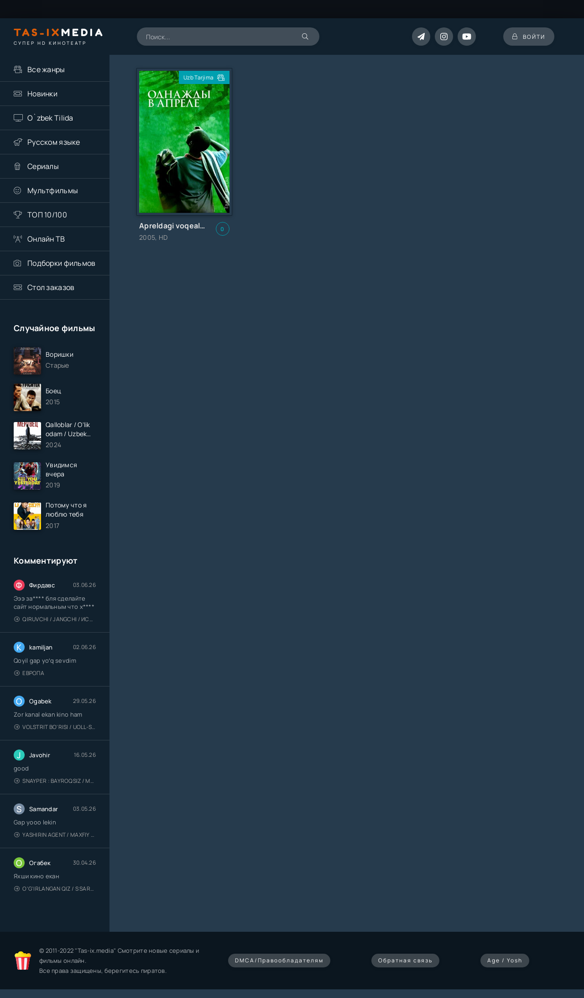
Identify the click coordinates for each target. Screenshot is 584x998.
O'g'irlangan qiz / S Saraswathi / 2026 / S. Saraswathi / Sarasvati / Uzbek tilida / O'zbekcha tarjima (55, 888)
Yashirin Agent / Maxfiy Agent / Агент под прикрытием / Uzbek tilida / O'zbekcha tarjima (55, 835)
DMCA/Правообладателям (279, 960)
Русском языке (53, 142)
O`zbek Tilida (50, 118)
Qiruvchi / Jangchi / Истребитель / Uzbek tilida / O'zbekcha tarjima (55, 619)
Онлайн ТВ (46, 239)
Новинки (42, 94)
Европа (29, 673)
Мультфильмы (52, 190)
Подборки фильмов (61, 263)
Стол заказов (50, 287)
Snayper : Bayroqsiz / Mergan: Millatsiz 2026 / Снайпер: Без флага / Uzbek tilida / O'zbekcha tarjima (55, 781)
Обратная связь (405, 960)
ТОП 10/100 (47, 215)
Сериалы (43, 166)
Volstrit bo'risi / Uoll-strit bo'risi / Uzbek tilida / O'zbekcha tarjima (55, 727)
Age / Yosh (504, 960)
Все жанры (46, 69)
